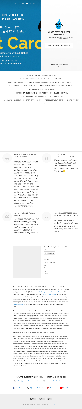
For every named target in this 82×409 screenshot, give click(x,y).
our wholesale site (18, 304)
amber (58, 292)
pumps (54, 294)
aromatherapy (52, 292)
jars (45, 292)
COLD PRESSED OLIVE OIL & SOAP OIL (41, 89)
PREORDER (41, 104)
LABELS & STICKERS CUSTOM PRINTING (33, 96)
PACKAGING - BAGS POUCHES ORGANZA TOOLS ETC (23, 100)
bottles (41, 292)
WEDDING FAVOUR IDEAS (54, 100)
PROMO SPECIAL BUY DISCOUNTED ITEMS (41, 75)
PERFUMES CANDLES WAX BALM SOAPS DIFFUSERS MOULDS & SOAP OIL (41, 93)
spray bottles (47, 294)
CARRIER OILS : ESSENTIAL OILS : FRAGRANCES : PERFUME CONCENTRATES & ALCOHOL (41, 86)
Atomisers (16, 297)
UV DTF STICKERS (56, 96)
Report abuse (54, 405)
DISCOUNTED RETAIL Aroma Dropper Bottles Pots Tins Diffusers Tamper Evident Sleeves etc (41, 82)
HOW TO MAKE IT (72, 100)
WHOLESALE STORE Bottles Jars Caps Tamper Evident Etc (41, 79)
